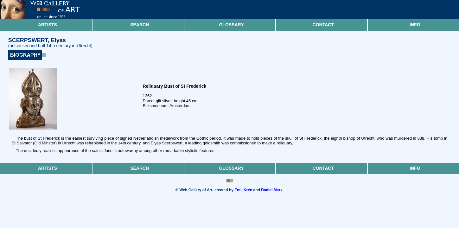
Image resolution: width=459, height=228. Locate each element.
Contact (323, 24)
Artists (47, 24)
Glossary (231, 24)
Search (139, 24)
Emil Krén (243, 190)
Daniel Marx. (272, 190)
